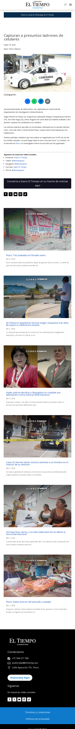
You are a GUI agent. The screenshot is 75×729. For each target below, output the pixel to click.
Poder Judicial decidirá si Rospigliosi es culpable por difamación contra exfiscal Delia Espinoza (33, 393)
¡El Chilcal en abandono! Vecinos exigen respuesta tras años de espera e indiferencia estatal (37, 323)
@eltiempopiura (18, 161)
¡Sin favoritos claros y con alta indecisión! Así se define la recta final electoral (35, 533)
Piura (18, 143)
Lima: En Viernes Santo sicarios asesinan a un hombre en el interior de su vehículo (37, 463)
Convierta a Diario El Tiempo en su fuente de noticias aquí (37, 183)
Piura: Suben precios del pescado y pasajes (28, 601)
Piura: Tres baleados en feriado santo (25, 255)
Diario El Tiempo (20, 157)
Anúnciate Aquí (20, 677)
